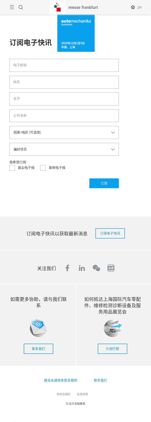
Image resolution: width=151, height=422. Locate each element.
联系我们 (38, 348)
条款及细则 (63, 394)
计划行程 (112, 348)
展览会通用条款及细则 (60, 380)
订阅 (104, 183)
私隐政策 (82, 394)
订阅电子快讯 (110, 233)
